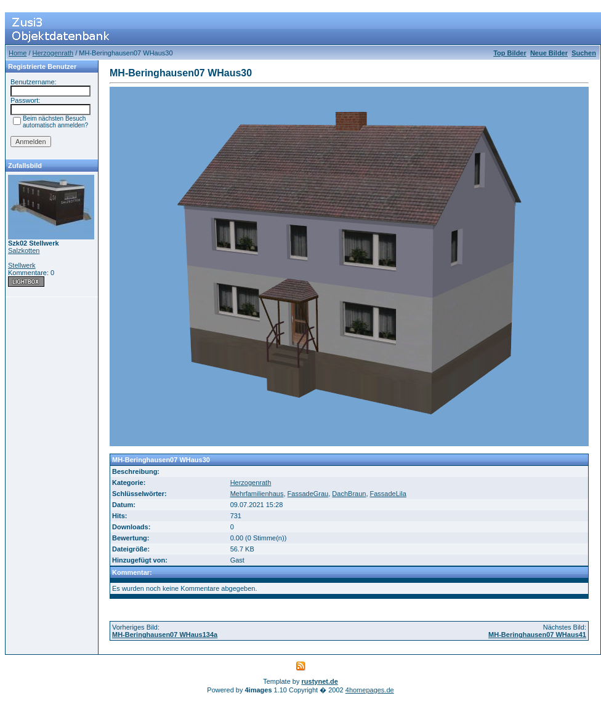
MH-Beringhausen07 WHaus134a (164, 634)
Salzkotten (23, 250)
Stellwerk (22, 265)
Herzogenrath (53, 53)
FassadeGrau (308, 493)
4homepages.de (369, 690)
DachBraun (349, 493)
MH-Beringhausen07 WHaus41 (537, 634)
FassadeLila (388, 493)
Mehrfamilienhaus (257, 493)
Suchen (583, 53)
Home (17, 53)
